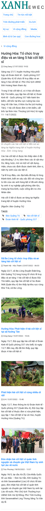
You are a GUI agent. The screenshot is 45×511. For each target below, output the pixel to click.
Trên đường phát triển (14, 22)
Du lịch (32, 22)
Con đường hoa (32, 36)
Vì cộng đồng (19, 29)
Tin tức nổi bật (25, 14)
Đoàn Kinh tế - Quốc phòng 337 (21, 219)
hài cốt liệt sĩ (33, 215)
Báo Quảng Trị (13, 215)
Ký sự (6, 29)
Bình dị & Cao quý (11, 36)
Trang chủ (8, 14)
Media (34, 29)
